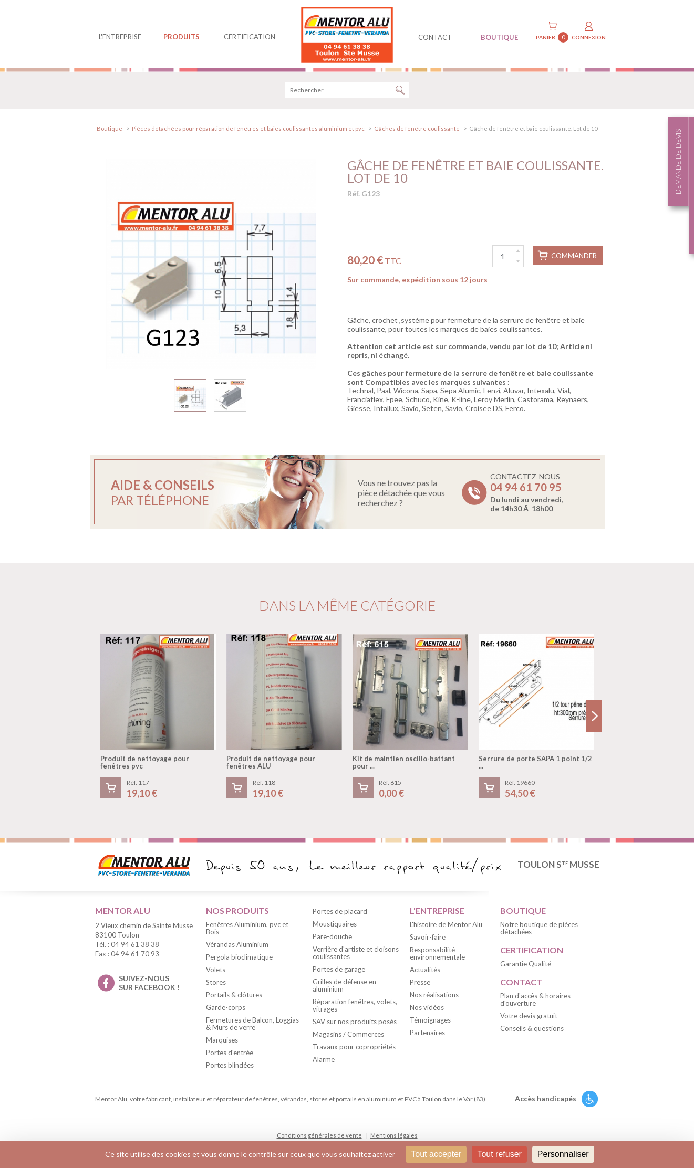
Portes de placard (340, 913)
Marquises (222, 1041)
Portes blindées (230, 1066)
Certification (249, 37)
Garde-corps (225, 1009)
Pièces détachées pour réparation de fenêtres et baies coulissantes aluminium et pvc (248, 130)
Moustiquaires (335, 926)
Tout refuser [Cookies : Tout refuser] (499, 1154)
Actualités (425, 971)
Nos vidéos (427, 1009)
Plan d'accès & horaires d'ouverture (535, 1001)
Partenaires (427, 1034)
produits (181, 37)
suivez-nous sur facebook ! (149, 984)
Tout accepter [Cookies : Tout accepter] (436, 1154)
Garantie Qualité (525, 965)
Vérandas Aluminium (237, 946)
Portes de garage (339, 971)
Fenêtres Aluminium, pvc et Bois (247, 930)
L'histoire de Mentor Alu (446, 926)
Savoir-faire (428, 938)
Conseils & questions (532, 1030)
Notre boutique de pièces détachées (539, 930)
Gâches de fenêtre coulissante (417, 130)
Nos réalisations (434, 996)
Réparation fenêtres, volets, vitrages (355, 1007)
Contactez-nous (526, 494)
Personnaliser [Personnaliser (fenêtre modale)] (563, 1154)
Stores (216, 984)
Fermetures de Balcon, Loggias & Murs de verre (252, 1025)
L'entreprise (120, 37)
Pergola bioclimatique (239, 958)
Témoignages (430, 1021)
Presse (420, 984)
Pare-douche (332, 938)
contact (435, 37)
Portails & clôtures (234, 996)
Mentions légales (394, 1136)
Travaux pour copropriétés (354, 1049)
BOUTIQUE (499, 37)
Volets (215, 971)
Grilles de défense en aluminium (344, 987)
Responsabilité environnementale (437, 955)
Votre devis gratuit (528, 1017)
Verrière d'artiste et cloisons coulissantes (356, 955)
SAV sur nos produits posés (355, 1023)
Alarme (324, 1061)
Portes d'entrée (229, 1054)
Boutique (109, 130)
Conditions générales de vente (319, 1136)
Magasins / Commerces (348, 1036)
